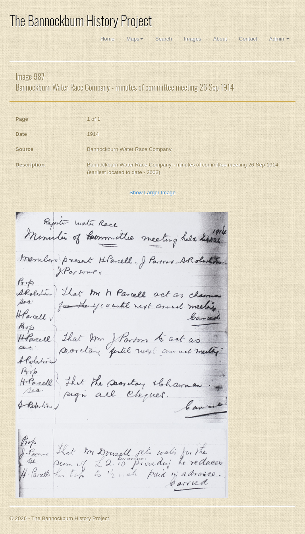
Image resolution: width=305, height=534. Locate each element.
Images (192, 39)
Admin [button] (279, 39)
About (220, 39)
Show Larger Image (152, 192)
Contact (248, 39)
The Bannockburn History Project (81, 20)
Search (163, 39)
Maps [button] (134, 39)
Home (107, 39)
